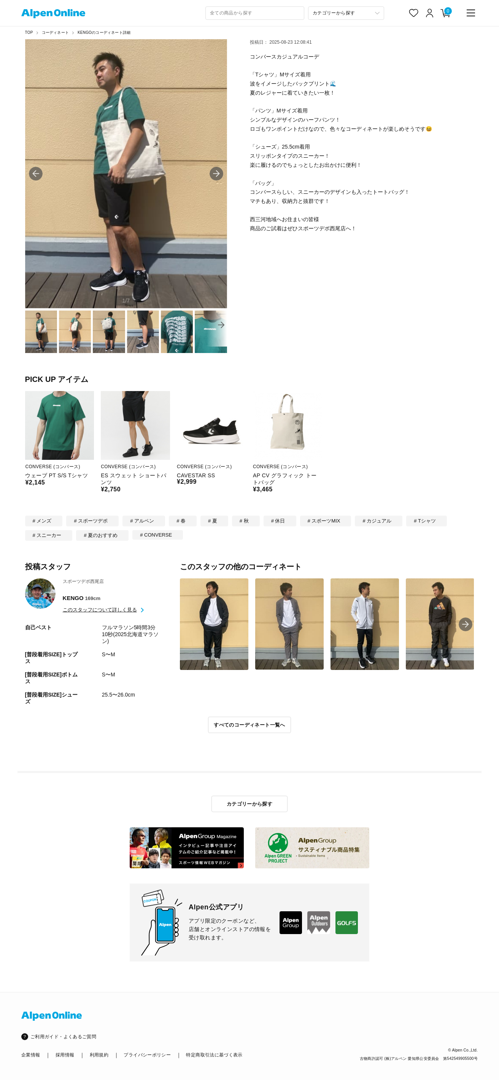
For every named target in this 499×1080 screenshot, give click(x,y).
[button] (216, 174)
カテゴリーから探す (250, 804)
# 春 (181, 521)
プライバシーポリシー (147, 1055)
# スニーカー (47, 535)
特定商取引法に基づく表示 (214, 1055)
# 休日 (278, 521)
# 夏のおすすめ (101, 535)
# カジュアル (376, 521)
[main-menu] (471, 13)
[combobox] (254, 13)
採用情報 (65, 1055)
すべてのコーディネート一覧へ (249, 725)
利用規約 (99, 1055)
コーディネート (55, 32)
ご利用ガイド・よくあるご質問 (63, 1036)
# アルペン (142, 521)
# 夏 (212, 521)
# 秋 (244, 521)
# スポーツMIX (324, 521)
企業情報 (30, 1055)
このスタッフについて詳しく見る (100, 610)
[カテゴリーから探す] (346, 13)
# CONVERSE (156, 535)
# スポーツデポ (91, 521)
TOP (29, 32)
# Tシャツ (425, 521)
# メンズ (42, 521)
